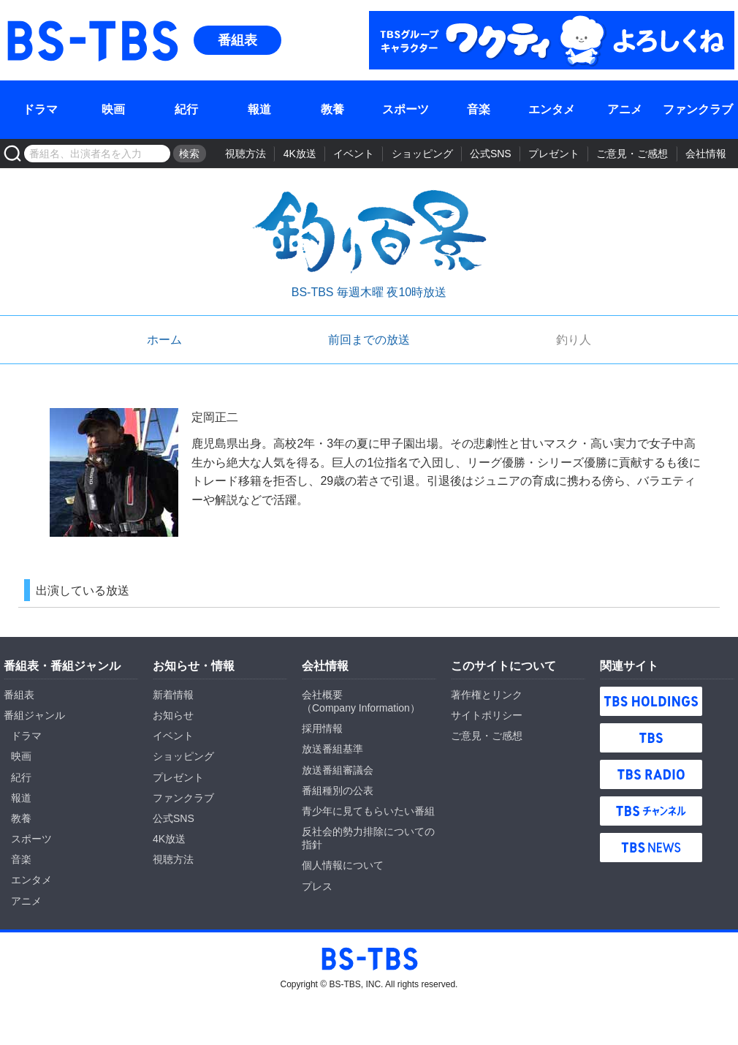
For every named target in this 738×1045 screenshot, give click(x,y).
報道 (259, 109)
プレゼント (553, 153)
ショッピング (422, 153)
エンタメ (551, 109)
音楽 (478, 109)
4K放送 (300, 153)
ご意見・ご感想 (632, 153)
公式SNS (490, 153)
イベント (353, 153)
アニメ (624, 109)
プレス (317, 886)
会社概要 (322, 695)
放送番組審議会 (337, 770)
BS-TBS (91, 19)
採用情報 (322, 728)
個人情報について (343, 865)
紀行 (186, 109)
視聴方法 (245, 153)
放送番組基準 (332, 749)
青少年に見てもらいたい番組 (368, 811)
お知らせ (173, 715)
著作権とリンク (486, 695)
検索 (189, 153)
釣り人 (573, 339)
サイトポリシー (486, 715)
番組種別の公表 (337, 790)
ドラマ (40, 109)
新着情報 (173, 695)
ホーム (164, 339)
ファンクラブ (698, 109)
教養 (332, 109)
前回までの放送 (369, 339)
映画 (113, 109)
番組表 (237, 40)
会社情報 (705, 153)
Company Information (361, 708)
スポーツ (405, 109)
